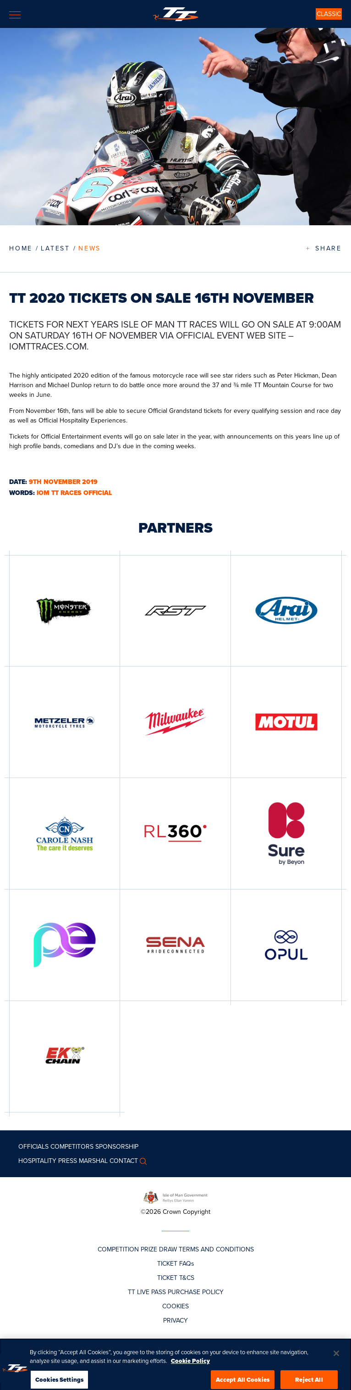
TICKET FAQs (175, 1263)
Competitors (71, 1146)
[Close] (336, 1363)
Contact (124, 1161)
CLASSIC (329, 14)
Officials (33, 1146)
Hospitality (37, 1161)
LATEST (55, 248)
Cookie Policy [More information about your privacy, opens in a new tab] (190, 1371)
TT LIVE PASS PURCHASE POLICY (176, 1292)
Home (21, 248)
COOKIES (175, 1306)
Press (67, 1161)
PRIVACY (175, 1320)
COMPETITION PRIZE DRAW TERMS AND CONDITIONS (176, 1249)
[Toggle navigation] (15, 14)
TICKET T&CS (175, 1278)
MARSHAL (93, 1161)
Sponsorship (116, 1146)
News (89, 248)
